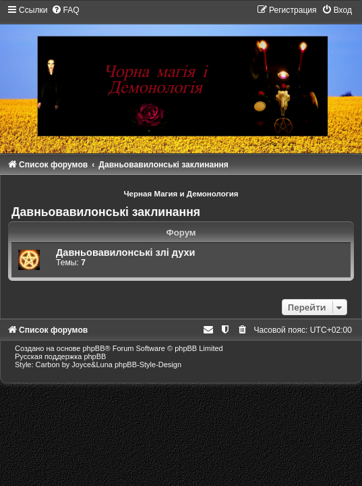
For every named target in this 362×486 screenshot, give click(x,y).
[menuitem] (65, 10)
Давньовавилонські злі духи (125, 252)
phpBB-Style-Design (148, 364)
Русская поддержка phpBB (60, 356)
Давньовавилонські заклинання (105, 212)
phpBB (93, 348)
